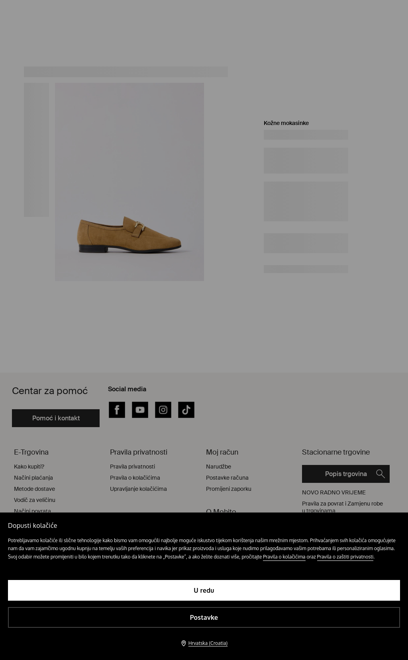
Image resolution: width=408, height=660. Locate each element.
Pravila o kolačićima (284, 557)
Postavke (204, 617)
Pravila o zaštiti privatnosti (345, 557)
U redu (204, 590)
